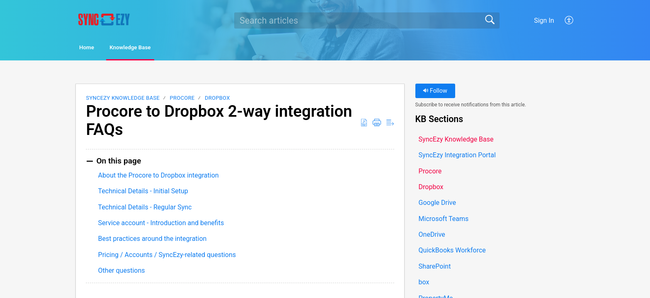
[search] (367, 20)
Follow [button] (435, 92)
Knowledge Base (161, 48)
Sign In (544, 20)
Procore (182, 99)
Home (99, 48)
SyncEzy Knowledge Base (123, 99)
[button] (569, 20)
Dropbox (217, 99)
